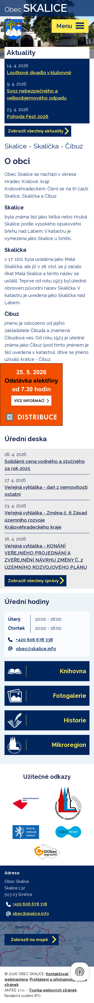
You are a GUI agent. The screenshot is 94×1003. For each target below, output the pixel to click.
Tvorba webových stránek (53, 990)
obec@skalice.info (36, 648)
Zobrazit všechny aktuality (35, 130)
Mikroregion (69, 744)
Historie (75, 720)
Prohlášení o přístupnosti (52, 979)
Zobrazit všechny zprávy (33, 580)
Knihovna (73, 671)
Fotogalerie (69, 695)
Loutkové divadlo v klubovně (39, 72)
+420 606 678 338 (34, 639)
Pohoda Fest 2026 (27, 116)
